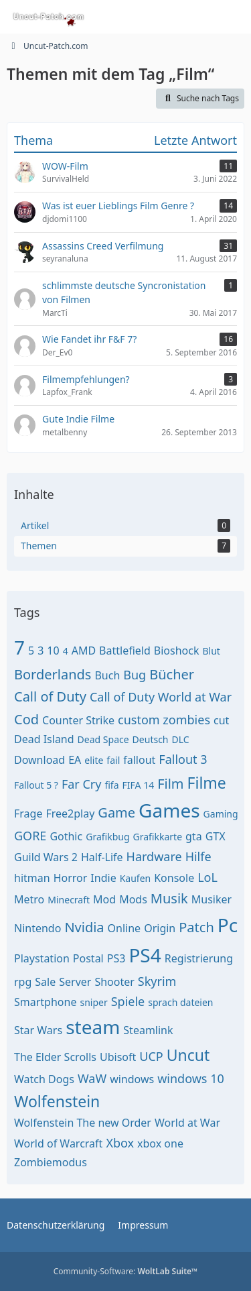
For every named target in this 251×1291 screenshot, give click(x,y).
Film (170, 784)
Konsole (174, 878)
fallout (139, 759)
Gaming (220, 813)
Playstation (42, 958)
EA (74, 759)
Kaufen (135, 878)
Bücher (171, 674)
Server (75, 981)
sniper (93, 1002)
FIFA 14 (138, 785)
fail (113, 760)
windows (132, 1079)
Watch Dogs (44, 1079)
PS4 (145, 955)
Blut (211, 650)
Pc (228, 925)
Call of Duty (50, 696)
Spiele (128, 1001)
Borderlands (52, 674)
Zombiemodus (50, 1162)
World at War (187, 1122)
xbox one (160, 1143)
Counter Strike (78, 720)
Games (169, 810)
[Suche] (166, 16)
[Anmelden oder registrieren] (200, 17)
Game (116, 812)
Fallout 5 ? (36, 785)
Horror (71, 878)
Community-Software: (126, 1271)
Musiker (211, 899)
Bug (134, 675)
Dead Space (103, 739)
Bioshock (176, 650)
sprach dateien (180, 1002)
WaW (92, 1078)
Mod (104, 899)
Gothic (66, 836)
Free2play (70, 813)
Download (39, 759)
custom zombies (164, 720)
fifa (111, 785)
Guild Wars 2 (46, 857)
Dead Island (44, 739)
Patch (196, 927)
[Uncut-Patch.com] (49, 16)
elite (93, 760)
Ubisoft (118, 1057)
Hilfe (198, 856)
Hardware (154, 856)
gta (193, 836)
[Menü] (233, 16)
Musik (169, 898)
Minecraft (69, 899)
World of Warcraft (58, 1143)
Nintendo (37, 928)
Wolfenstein (57, 1101)
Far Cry (82, 784)
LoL (207, 877)
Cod (26, 719)
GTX (215, 836)
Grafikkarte (158, 836)
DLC (180, 739)
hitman (32, 878)
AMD (84, 650)
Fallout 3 (183, 759)
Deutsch (151, 739)
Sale (45, 981)
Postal (88, 958)
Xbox (120, 1143)
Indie (103, 878)
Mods (133, 899)
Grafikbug (107, 836)
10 (53, 650)
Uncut (188, 1055)
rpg (22, 981)
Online (124, 928)
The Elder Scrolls (55, 1057)
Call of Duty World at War (161, 697)
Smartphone (45, 1002)
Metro (29, 899)
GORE (30, 836)
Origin (159, 928)
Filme (206, 782)
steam (93, 1027)
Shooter (114, 981)
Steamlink (148, 1030)
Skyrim (157, 981)
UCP (151, 1056)
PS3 (116, 958)
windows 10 (190, 1078)
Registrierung (199, 958)
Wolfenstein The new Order (82, 1122)
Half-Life (102, 857)
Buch (107, 675)
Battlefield (125, 650)
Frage (28, 813)
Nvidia (84, 927)
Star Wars (38, 1030)
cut (221, 720)
